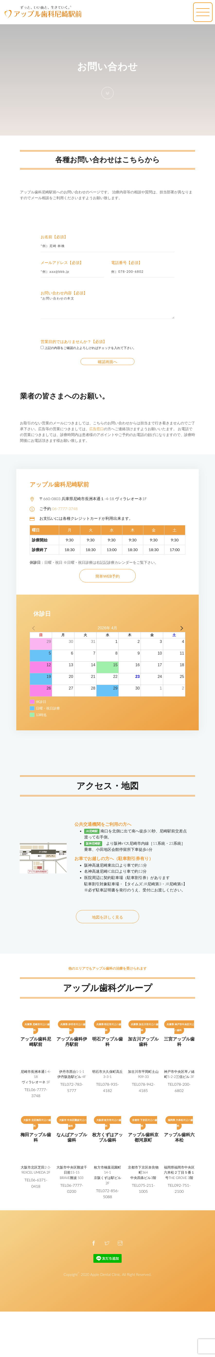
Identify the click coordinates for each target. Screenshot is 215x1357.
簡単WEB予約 (107, 576)
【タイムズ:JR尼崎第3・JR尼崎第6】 (155, 883)
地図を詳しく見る (107, 917)
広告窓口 (96, 429)
